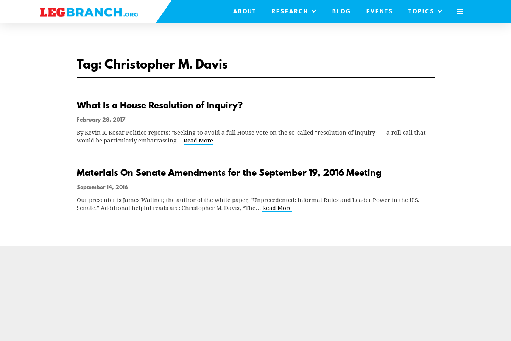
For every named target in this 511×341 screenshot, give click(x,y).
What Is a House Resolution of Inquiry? (160, 105)
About (245, 11)
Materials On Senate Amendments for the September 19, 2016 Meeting (229, 172)
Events (379, 11)
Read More (198, 140)
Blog (341, 11)
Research (294, 11)
